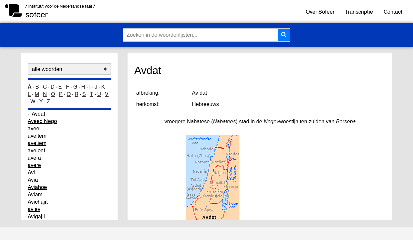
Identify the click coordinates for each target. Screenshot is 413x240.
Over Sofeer (320, 11)
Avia (33, 179)
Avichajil (38, 201)
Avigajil (36, 216)
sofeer (36, 14)
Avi (31, 172)
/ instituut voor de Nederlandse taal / (60, 6)
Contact (393, 11)
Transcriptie (359, 11)
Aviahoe (37, 187)
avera (34, 157)
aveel (34, 128)
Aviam (35, 194)
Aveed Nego (42, 121)
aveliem (37, 143)
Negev (271, 121)
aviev (34, 209)
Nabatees (224, 121)
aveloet (36, 150)
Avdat (38, 113)
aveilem (37, 135)
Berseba (346, 121)
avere (34, 165)
